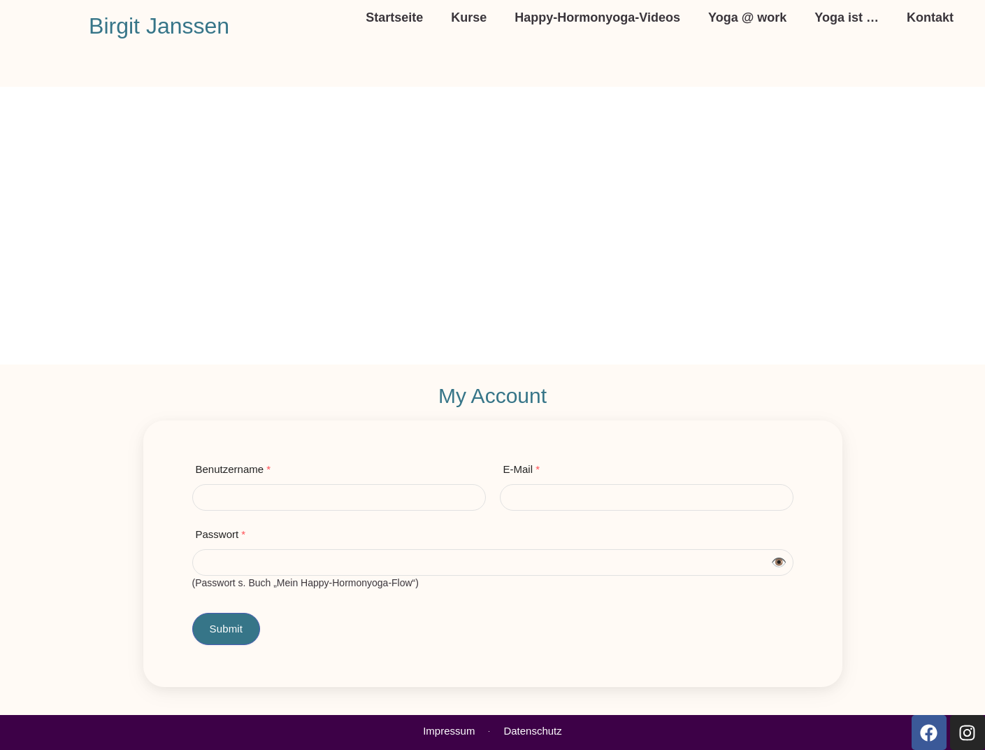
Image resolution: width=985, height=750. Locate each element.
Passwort (221, 534)
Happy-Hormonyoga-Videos (597, 17)
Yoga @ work (747, 17)
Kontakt (930, 17)
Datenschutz (532, 731)
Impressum (449, 731)
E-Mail (521, 469)
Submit (226, 629)
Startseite (394, 17)
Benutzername (233, 469)
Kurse (469, 17)
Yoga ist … (846, 17)
